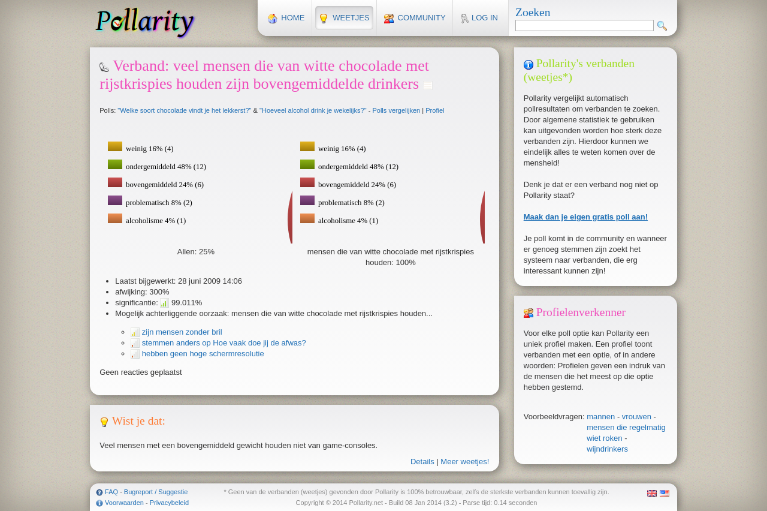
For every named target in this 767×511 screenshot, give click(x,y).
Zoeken (532, 12)
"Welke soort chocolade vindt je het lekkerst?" (184, 110)
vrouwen (636, 416)
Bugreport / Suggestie (156, 491)
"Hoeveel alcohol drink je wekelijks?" (313, 110)
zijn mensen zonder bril (181, 331)
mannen (601, 416)
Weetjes (344, 18)
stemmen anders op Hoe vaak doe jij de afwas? (223, 342)
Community (415, 18)
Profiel (434, 110)
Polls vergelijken (396, 110)
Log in (479, 18)
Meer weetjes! (464, 461)
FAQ (111, 491)
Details (422, 461)
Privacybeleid (169, 502)
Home (286, 18)
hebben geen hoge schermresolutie (202, 353)
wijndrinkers (607, 448)
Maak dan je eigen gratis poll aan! (586, 216)
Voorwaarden (124, 502)
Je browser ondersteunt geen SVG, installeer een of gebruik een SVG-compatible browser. (389, 184)
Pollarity (145, 23)
